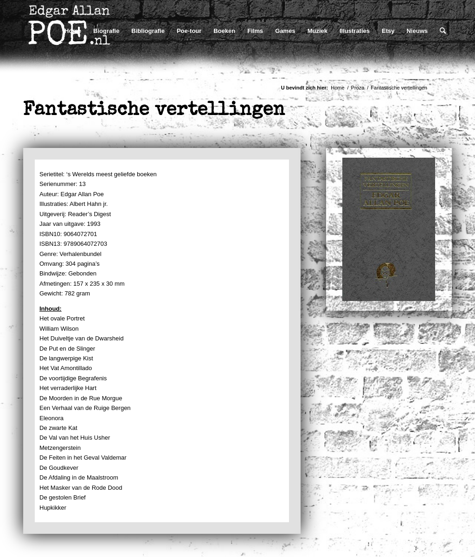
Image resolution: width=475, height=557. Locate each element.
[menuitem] (72, 31)
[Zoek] (443, 30)
